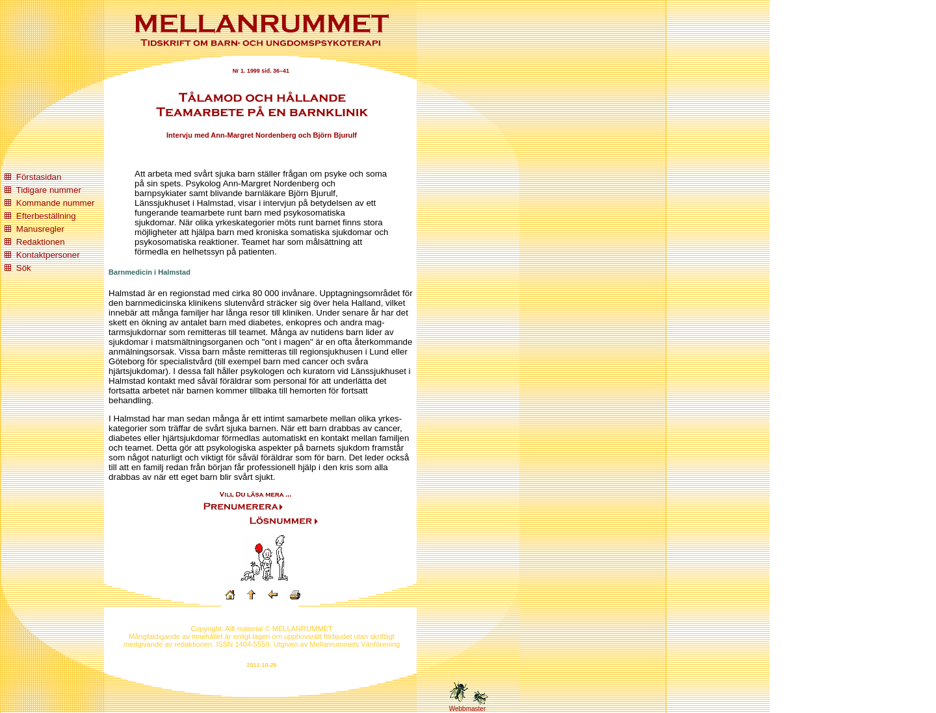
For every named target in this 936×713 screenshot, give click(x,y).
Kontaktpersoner (48, 255)
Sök (23, 268)
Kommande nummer (55, 203)
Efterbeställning (46, 216)
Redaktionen (40, 242)
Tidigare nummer (48, 190)
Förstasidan (39, 177)
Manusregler (40, 229)
